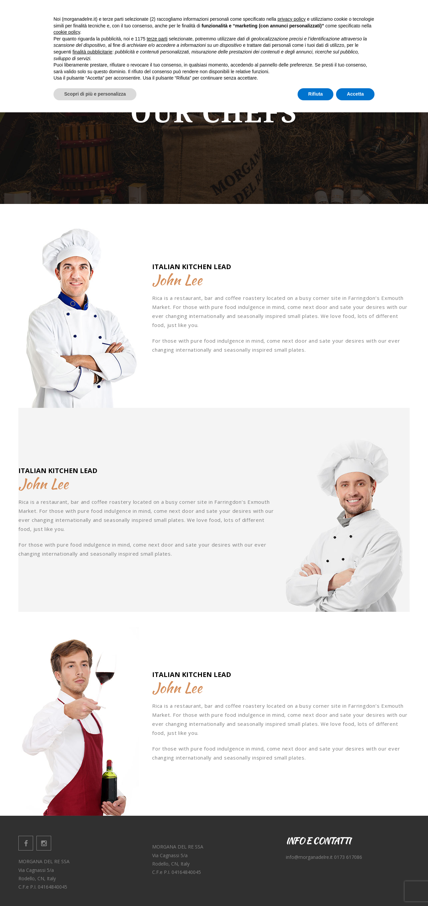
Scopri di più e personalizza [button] (95, 887)
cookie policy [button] (67, 826)
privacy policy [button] (292, 812)
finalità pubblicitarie (92, 845)
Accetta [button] (355, 887)
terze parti (157, 832)
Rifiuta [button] (315, 887)
